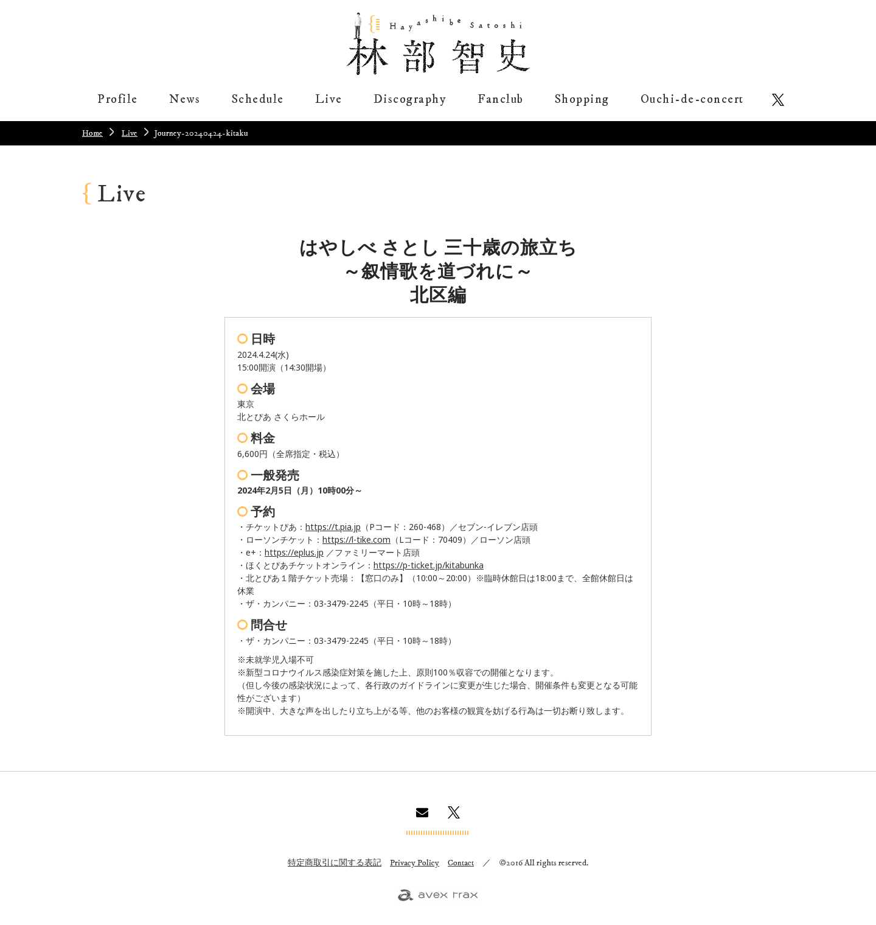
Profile (117, 99)
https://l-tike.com (356, 539)
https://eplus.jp (294, 552)
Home (92, 133)
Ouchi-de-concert (692, 99)
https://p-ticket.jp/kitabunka (429, 565)
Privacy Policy (414, 862)
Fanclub (501, 99)
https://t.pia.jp (333, 526)
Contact (461, 862)
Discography (410, 99)
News (185, 99)
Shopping (582, 99)
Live (328, 99)
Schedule (258, 99)
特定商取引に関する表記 (334, 862)
